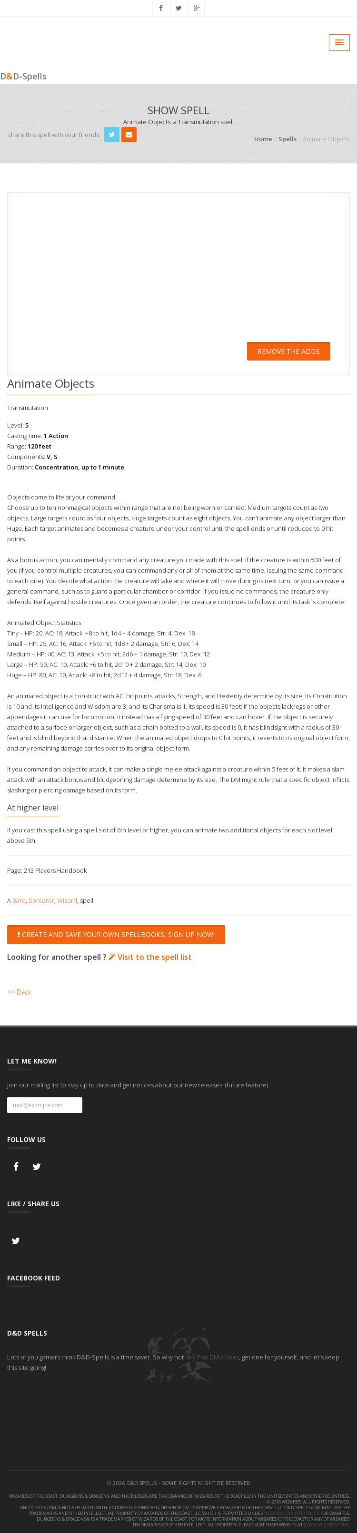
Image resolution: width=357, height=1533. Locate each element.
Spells (287, 139)
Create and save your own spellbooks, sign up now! (116, 933)
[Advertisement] (178, 273)
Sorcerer (41, 899)
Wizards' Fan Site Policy (291, 1512)
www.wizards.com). (327, 1523)
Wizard (67, 899)
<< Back (19, 990)
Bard (19, 899)
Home (263, 139)
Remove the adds (289, 351)
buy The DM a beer (212, 1355)
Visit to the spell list (150, 955)
